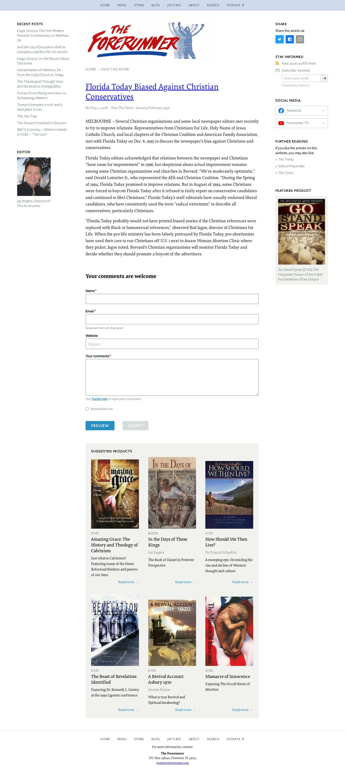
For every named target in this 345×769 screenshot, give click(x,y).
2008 (104, 107)
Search (213, 5)
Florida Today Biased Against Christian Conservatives (152, 91)
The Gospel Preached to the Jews (42, 123)
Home (105, 5)
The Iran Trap (27, 116)
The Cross (285, 173)
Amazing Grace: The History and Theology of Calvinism (114, 544)
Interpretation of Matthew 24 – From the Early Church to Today (40, 72)
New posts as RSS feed (298, 63)
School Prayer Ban (291, 166)
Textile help (99, 399)
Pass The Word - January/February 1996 (140, 107)
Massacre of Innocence (227, 676)
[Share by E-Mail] (300, 39)
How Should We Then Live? (226, 542)
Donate (233, 739)
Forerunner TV (298, 123)
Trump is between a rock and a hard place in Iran (39, 107)
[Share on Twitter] (279, 39)
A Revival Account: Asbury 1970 (166, 679)
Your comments (97, 356)
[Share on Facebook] (290, 39)
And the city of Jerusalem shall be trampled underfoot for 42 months (42, 49)
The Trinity (286, 159)
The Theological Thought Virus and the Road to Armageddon (40, 84)
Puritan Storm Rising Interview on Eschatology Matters (41, 95)
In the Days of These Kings (167, 542)
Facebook (294, 110)
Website (92, 335)
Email (90, 311)
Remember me (102, 408)
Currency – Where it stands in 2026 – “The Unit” (42, 132)
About (194, 5)
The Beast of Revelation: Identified (114, 679)
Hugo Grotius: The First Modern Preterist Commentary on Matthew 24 (43, 35)
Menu (122, 5)
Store (139, 5)
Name (90, 290)
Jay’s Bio (174, 5)
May (93, 107)
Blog (155, 5)
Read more (126, 582)
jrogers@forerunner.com (172, 763)
